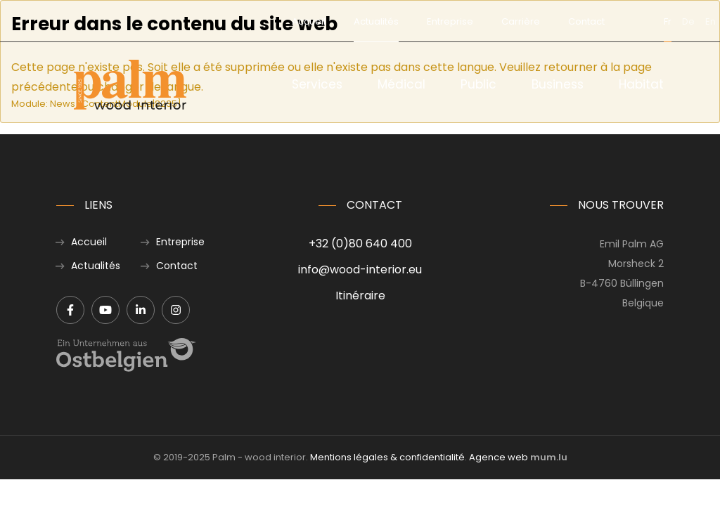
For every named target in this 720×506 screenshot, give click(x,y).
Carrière (461, 21)
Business (558, 84)
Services (317, 84)
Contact (527, 21)
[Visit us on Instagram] (176, 310)
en (651, 21)
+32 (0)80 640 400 (360, 243)
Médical (401, 84)
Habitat (641, 84)
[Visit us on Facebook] (70, 310)
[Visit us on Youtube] (105, 310)
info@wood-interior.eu (360, 269)
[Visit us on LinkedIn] (141, 310)
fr (608, 21)
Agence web (498, 457)
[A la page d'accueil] (130, 85)
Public (478, 84)
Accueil (249, 21)
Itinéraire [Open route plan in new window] (360, 295)
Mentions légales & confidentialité (387, 457)
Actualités (317, 21)
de (629, 21)
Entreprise (391, 21)
